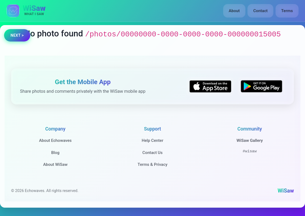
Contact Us (152, 152)
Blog (55, 152)
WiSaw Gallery (249, 140)
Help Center (152, 140)
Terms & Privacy (152, 164)
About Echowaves (55, 140)
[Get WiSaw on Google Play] (261, 86)
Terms (287, 10)
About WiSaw (55, 164)
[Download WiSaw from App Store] (210, 86)
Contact (260, 10)
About (234, 10)
